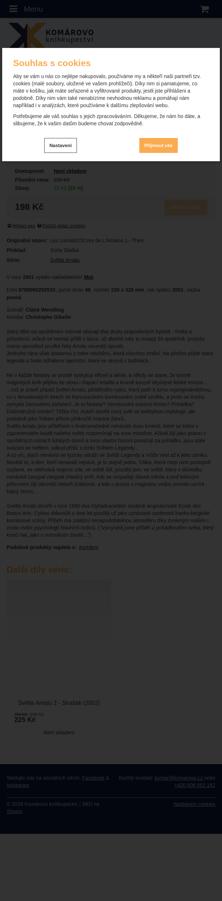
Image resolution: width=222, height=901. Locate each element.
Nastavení (60, 145)
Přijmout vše (158, 145)
